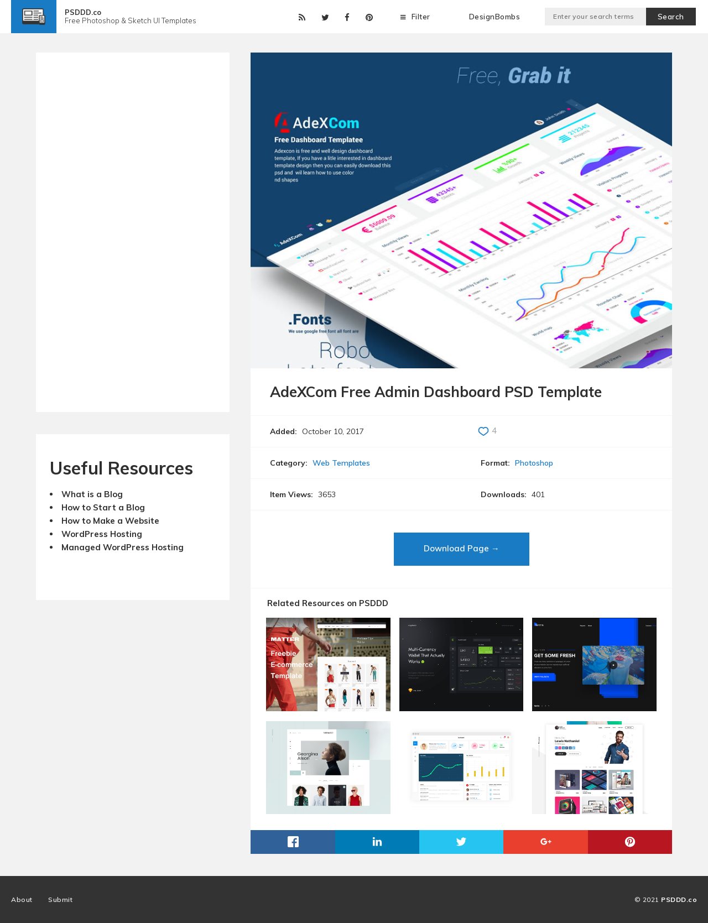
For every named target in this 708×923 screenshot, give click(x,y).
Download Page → (461, 548)
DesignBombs (494, 16)
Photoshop (534, 463)
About (22, 899)
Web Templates (341, 463)
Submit (60, 899)
